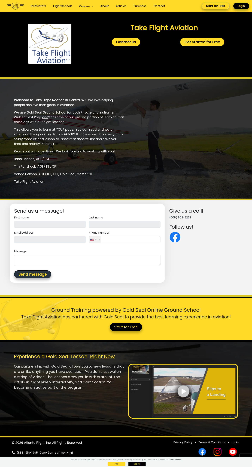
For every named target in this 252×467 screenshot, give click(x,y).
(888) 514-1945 (27, 453)
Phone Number (99, 233)
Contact (159, 6)
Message (20, 251)
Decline (137, 464)
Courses (85, 6)
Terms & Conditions (212, 442)
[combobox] (95, 239)
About (104, 6)
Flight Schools (62, 6)
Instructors (38, 6)
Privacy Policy (182, 442)
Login (241, 6)
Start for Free (215, 6)
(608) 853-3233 (180, 217)
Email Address (24, 233)
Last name (96, 217)
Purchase (140, 6)
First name (21, 217)
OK (117, 464)
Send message (33, 274)
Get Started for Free (202, 42)
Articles (121, 6)
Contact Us (126, 42)
